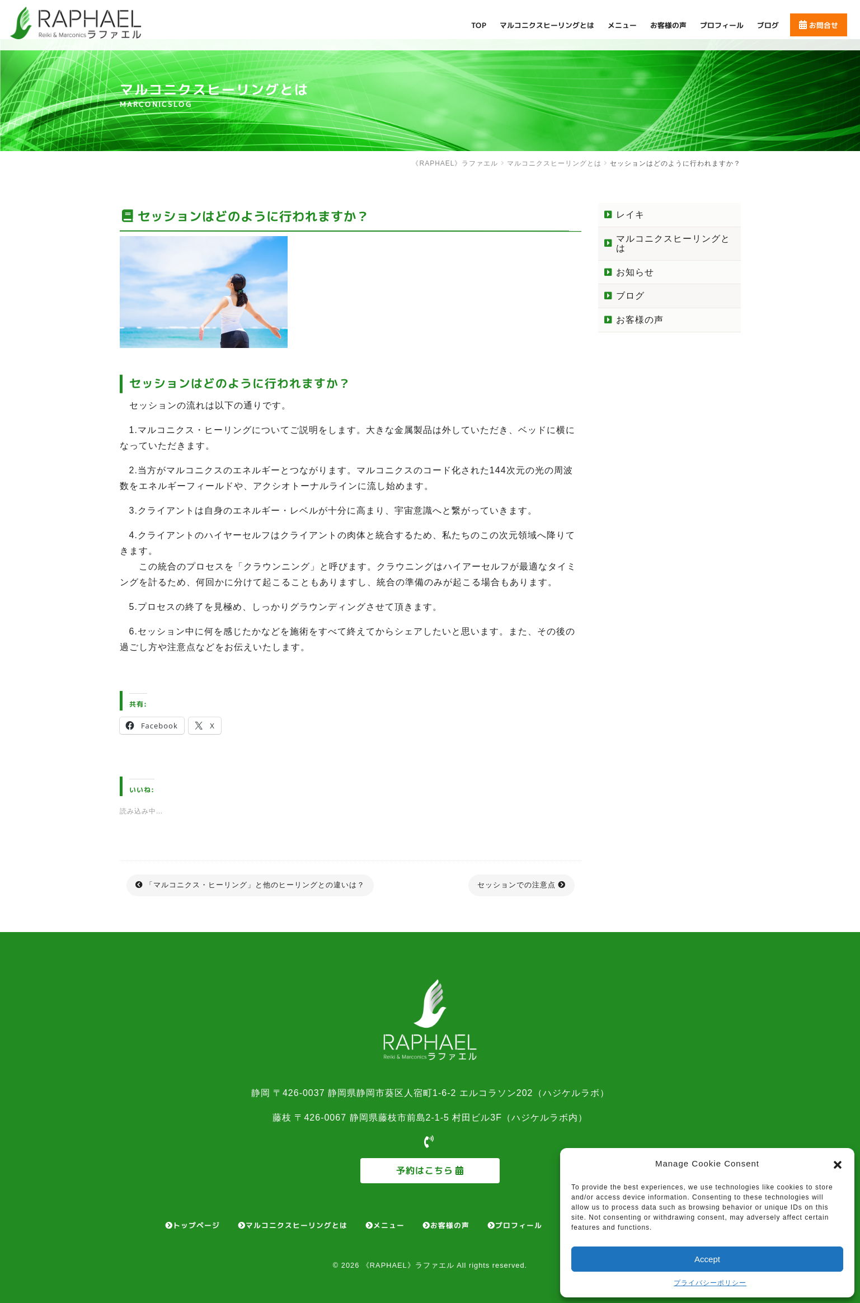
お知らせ (635, 272)
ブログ (630, 295)
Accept (707, 1259)
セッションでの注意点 (516, 885)
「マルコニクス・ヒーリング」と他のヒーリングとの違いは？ (255, 885)
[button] (837, 1163)
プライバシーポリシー (710, 1283)
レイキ (630, 214)
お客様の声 (640, 319)
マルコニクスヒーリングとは (673, 243)
